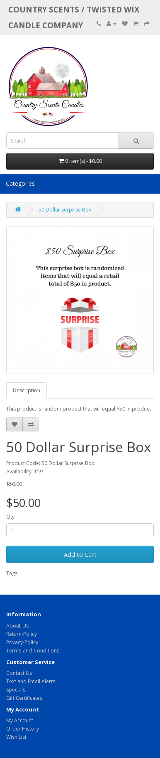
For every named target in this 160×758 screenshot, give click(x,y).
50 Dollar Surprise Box (65, 209)
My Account (19, 720)
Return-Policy (21, 633)
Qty (10, 516)
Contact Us (19, 673)
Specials (15, 689)
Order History (22, 728)
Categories (20, 183)
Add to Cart (80, 554)
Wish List (16, 737)
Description (26, 390)
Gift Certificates (24, 697)
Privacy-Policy (22, 642)
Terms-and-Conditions (32, 650)
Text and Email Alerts (30, 681)
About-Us (17, 625)
